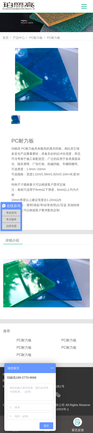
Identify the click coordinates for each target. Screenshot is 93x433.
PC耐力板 (37, 37)
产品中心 (20, 37)
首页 (7, 37)
